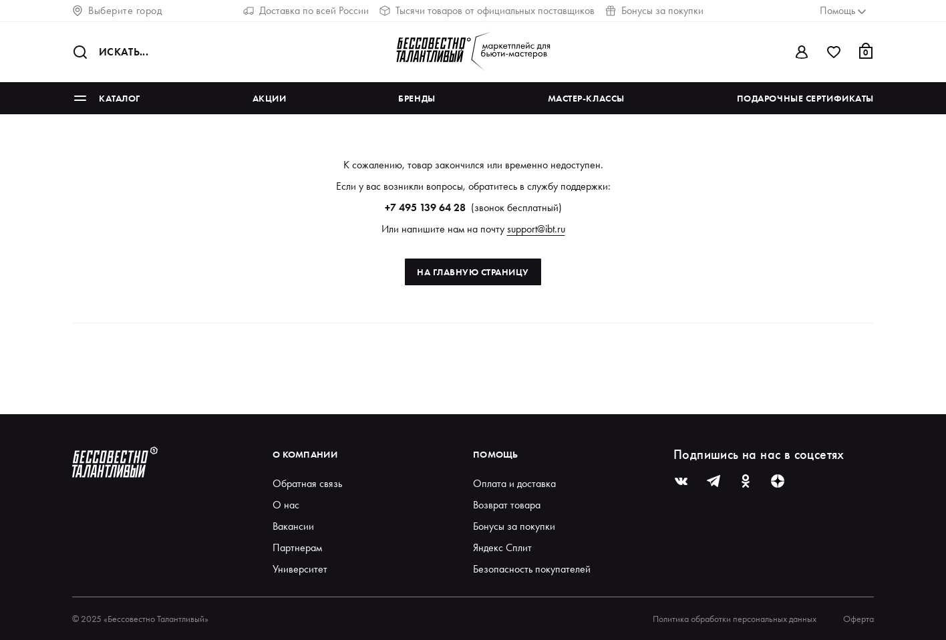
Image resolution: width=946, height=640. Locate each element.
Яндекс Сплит (502, 547)
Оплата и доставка (514, 483)
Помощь (495, 454)
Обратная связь (307, 483)
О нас (286, 505)
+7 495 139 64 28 (425, 207)
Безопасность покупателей (532, 569)
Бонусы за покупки (654, 10)
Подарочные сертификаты (805, 98)
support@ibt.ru (536, 229)
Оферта (858, 618)
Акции (270, 98)
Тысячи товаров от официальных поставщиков (487, 10)
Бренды (416, 98)
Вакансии (293, 526)
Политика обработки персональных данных (734, 618)
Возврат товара (506, 505)
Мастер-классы (586, 98)
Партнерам (297, 547)
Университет (300, 569)
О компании (305, 454)
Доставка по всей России (306, 10)
